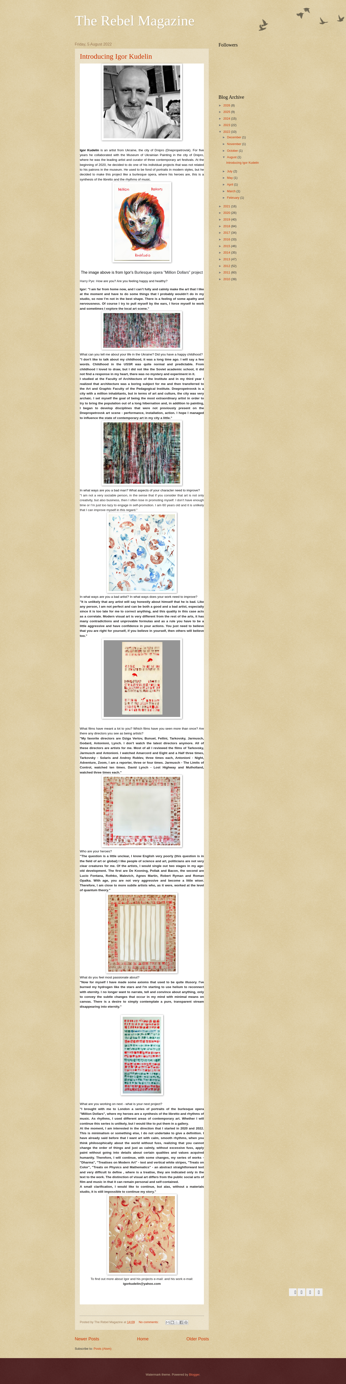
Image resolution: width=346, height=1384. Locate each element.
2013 (227, 259)
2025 (227, 112)
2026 (227, 105)
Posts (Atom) (102, 1348)
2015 (227, 246)
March (231, 191)
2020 (227, 213)
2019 (227, 219)
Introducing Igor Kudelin (116, 56)
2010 (227, 279)
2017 (227, 232)
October (233, 150)
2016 (227, 239)
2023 (227, 125)
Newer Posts (87, 1339)
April (230, 184)
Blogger (194, 1374)
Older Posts (197, 1339)
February (233, 197)
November (234, 144)
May (230, 178)
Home (143, 1339)
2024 (227, 118)
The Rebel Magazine (135, 21)
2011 (227, 272)
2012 (227, 266)
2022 (227, 132)
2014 (227, 252)
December (234, 137)
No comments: (149, 1322)
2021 (227, 206)
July (230, 171)
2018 (227, 226)
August (232, 157)
